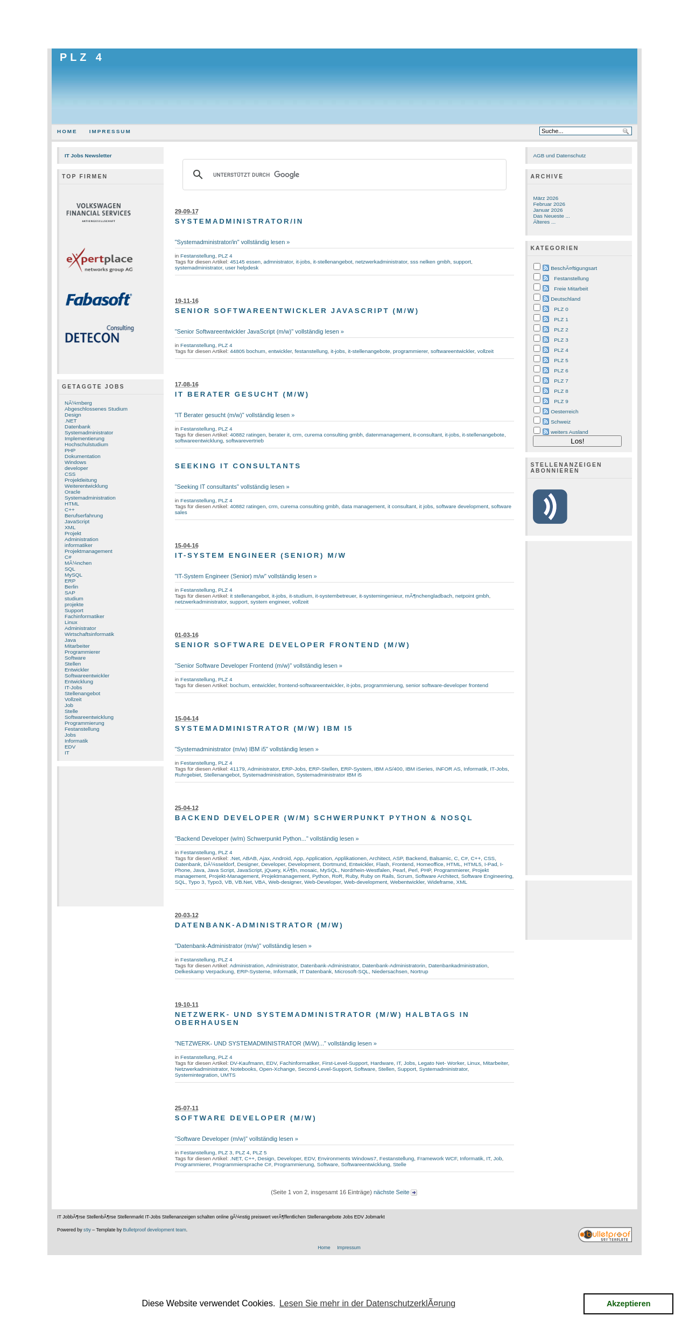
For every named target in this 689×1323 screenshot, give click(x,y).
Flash (382, 864)
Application (319, 858)
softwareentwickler (452, 351)
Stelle (71, 711)
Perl (413, 870)
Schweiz (561, 422)
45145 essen (245, 262)
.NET (71, 421)
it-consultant (427, 435)
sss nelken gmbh (430, 262)
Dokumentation (83, 456)
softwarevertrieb (245, 441)
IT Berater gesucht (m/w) (242, 394)
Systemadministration (90, 498)
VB (228, 882)
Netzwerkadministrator (201, 1069)
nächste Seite (395, 1192)
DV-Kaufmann (246, 1063)
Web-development (365, 882)
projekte (74, 604)
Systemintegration (196, 1075)
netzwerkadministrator (381, 262)
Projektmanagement (89, 551)
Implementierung (84, 438)
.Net (235, 858)
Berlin (71, 587)
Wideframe (440, 882)
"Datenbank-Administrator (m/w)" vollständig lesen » (243, 946)
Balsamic (440, 858)
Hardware (381, 1063)
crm (297, 435)
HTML (72, 504)
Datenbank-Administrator (329, 965)
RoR (337, 876)
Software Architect (436, 876)
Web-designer (285, 882)
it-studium (300, 596)
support (462, 262)
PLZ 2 (561, 330)
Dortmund (334, 864)
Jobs (70, 735)
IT (67, 753)
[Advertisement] (344, 24)
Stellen (73, 664)
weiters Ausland (569, 432)
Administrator (80, 628)
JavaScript (77, 521)
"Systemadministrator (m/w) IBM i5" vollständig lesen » (247, 749)
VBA (260, 882)
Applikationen (350, 858)
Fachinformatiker (84, 616)
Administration (82, 539)
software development (462, 506)
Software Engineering (486, 876)
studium (74, 598)
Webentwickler (407, 882)
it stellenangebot (249, 596)
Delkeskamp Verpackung (204, 971)
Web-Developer (322, 882)
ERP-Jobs (294, 769)
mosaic (308, 870)
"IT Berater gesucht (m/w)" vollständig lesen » (235, 415)
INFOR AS (447, 769)
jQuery (272, 870)
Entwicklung (79, 681)
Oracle (72, 492)
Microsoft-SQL (352, 971)
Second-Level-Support (324, 1069)
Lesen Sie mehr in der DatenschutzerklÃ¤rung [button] (367, 1303)
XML (70, 527)
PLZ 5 (259, 1152)
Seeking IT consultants (238, 466)
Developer (273, 864)
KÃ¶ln (290, 870)
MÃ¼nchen (78, 563)
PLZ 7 (561, 381)
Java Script (220, 870)
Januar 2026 (548, 210)
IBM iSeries (419, 769)
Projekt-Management (233, 876)
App (298, 858)
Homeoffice (430, 864)
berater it (279, 435)
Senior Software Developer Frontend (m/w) (293, 645)
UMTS (228, 1075)
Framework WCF (437, 1158)
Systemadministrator (89, 432)
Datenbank (77, 427)
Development (303, 864)
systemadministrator (198, 268)
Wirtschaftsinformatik (89, 634)
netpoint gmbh (472, 596)
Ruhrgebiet (188, 775)
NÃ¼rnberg (78, 403)
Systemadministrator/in (239, 221)
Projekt (73, 533)
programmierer (410, 351)
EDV (70, 747)
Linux (71, 622)
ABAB (249, 858)
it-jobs (303, 262)
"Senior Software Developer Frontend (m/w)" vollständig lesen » (258, 665)
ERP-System (356, 769)
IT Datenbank (316, 971)
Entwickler (77, 670)
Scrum (404, 876)
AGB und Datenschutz (559, 155)
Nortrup (419, 971)
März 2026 (545, 198)
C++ (70, 509)
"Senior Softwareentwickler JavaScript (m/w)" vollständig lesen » (259, 331)
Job (69, 705)
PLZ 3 (225, 1152)
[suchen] (343, 174)
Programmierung (84, 723)
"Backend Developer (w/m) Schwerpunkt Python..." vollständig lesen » (267, 838)
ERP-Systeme (253, 971)
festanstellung (310, 351)
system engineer (269, 602)
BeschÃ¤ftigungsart (574, 268)
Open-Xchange (277, 1069)
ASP (398, 858)
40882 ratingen (247, 435)
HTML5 (473, 864)
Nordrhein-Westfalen (365, 870)
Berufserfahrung (84, 515)
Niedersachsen (389, 971)
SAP (70, 592)
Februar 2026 (549, 204)
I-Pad (490, 864)
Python (320, 876)
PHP (70, 450)
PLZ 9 (561, 401)
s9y (87, 1229)
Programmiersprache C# (242, 1164)
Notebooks (243, 1069)
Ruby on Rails (377, 876)
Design (73, 415)
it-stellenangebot (333, 262)
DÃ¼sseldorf (218, 864)
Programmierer (82, 652)
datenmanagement (387, 435)
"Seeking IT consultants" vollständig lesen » (232, 486)
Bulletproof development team (154, 1229)
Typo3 (214, 882)
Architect (379, 858)
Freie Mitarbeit (571, 289)
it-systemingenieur (380, 596)
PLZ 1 (561, 319)
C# (68, 557)
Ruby (351, 876)
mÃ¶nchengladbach (429, 596)
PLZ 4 (82, 57)
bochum (239, 685)
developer (76, 468)
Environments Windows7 (347, 1158)
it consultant (402, 506)
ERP (70, 581)
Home (67, 131)
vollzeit (485, 351)
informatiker (79, 545)
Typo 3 (196, 882)
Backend (416, 858)
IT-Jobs (73, 687)
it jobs (426, 506)
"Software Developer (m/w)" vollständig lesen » (236, 1138)
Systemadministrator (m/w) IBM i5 (264, 728)
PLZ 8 (561, 391)
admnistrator (278, 262)
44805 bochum (247, 351)
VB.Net (243, 882)
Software (75, 658)
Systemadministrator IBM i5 (329, 775)
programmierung (383, 685)
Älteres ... (544, 222)
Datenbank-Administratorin (393, 965)
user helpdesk (241, 268)
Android (281, 858)
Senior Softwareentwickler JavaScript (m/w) (297, 311)
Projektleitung (81, 480)
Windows (75, 462)
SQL (70, 569)
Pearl (398, 870)
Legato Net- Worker (441, 1063)
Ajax (264, 858)
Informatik (76, 741)
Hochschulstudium (86, 444)
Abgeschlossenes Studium (96, 409)
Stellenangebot (82, 693)
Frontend (402, 864)
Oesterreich (564, 411)
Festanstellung (82, 729)
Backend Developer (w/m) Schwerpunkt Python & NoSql (324, 818)
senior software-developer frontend (447, 685)
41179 (237, 769)
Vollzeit (73, 699)
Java (70, 640)
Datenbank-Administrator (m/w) (259, 925)
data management (363, 506)
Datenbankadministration (458, 965)
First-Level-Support (344, 1063)
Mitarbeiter (77, 646)
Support (74, 610)
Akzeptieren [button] (629, 1303)
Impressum (110, 131)
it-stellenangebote (369, 351)
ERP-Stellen (323, 769)
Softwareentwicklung (89, 717)
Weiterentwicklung (86, 486)
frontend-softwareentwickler (310, 685)
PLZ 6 (561, 370)
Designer (247, 864)
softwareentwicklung (199, 441)
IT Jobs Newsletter (88, 155)
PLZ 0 (561, 309)
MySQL (73, 575)
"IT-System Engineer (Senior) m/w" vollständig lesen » (246, 576)
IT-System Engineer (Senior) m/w (261, 555)
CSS (70, 474)
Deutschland (565, 299)
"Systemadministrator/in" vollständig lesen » (232, 242)
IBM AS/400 (388, 769)
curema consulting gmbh (334, 435)
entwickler (280, 351)
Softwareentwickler (87, 675)
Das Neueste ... (551, 216)
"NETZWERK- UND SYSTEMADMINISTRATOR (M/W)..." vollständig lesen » (276, 1043)
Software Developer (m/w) (246, 1118)
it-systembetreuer (335, 596)
